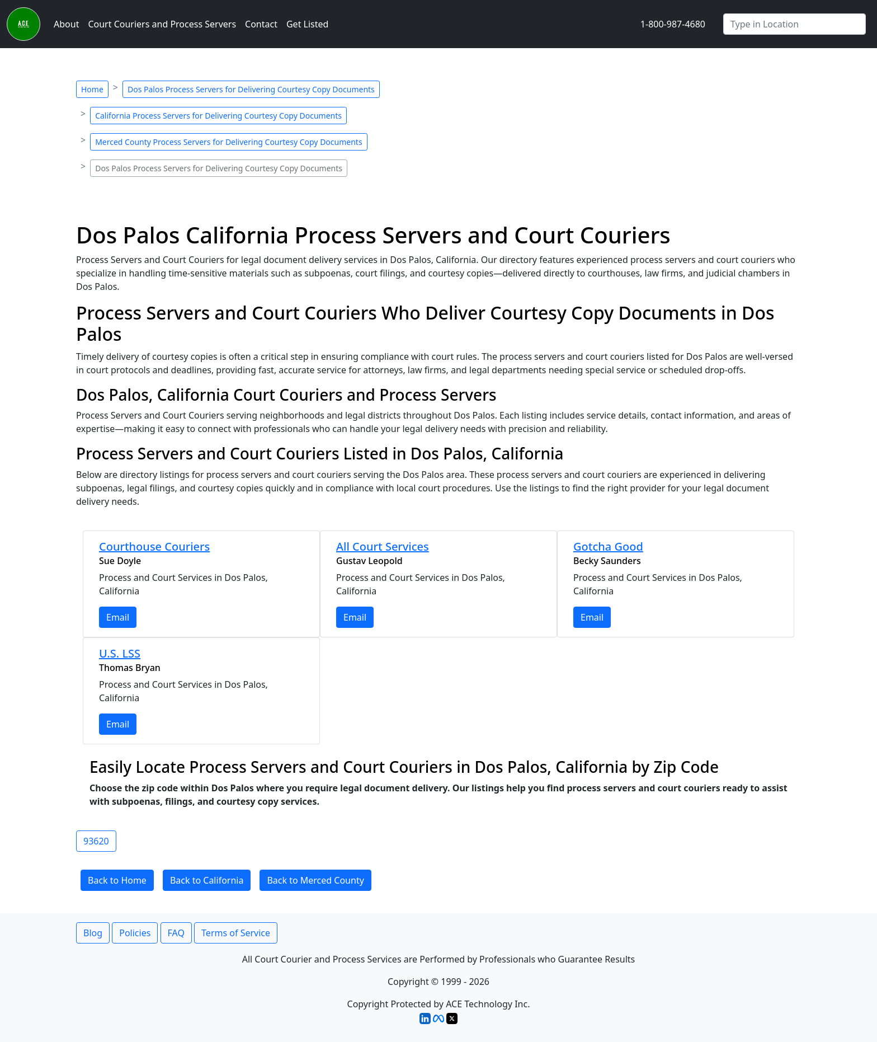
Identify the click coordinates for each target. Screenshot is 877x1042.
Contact (261, 24)
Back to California (207, 880)
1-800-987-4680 (672, 24)
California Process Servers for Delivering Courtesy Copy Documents (218, 115)
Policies (134, 933)
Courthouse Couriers (154, 546)
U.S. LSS (119, 653)
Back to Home (117, 880)
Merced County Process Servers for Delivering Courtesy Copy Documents (228, 142)
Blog (92, 933)
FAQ (176, 933)
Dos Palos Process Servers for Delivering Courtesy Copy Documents (251, 89)
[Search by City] (794, 24)
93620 (96, 841)
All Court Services (382, 546)
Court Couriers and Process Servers (162, 24)
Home (92, 89)
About (66, 24)
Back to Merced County (315, 880)
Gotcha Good (608, 546)
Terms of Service (235, 933)
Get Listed (307, 24)
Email (117, 617)
